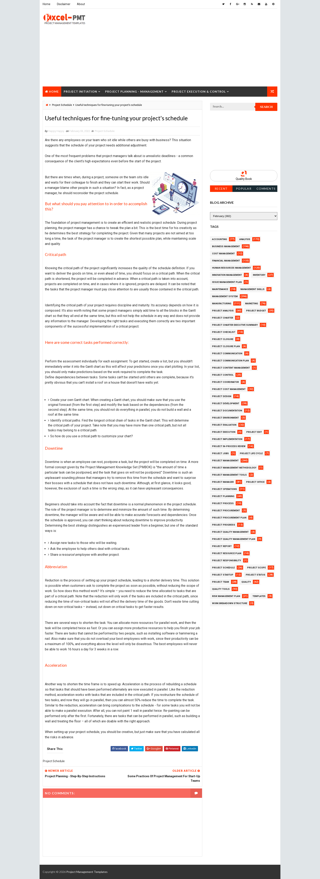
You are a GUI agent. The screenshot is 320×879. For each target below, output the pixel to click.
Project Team (220, 582)
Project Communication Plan (230, 360)
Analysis (244, 239)
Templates (259, 596)
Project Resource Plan (226, 553)
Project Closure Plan (226, 346)
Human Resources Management (231, 268)
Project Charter (222, 318)
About (81, 4)
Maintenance (220, 289)
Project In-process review (229, 446)
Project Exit (254, 432)
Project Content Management (231, 367)
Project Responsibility (226, 560)
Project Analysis (223, 310)
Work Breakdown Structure (229, 603)
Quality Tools (221, 589)
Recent (221, 188)
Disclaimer (63, 4)
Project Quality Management (230, 532)
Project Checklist (223, 332)
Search (266, 106)
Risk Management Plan (226, 596)
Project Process (223, 503)
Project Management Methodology (234, 467)
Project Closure (60, 101)
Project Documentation (227, 410)
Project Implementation (227, 439)
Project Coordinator (225, 382)
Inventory (259, 275)
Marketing (251, 303)
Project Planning (223, 496)
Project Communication (227, 353)
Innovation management (227, 275)
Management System (225, 296)
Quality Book (244, 178)
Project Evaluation (224, 425)
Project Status (255, 574)
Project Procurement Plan (229, 517)
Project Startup (222, 574)
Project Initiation (80, 91)
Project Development (225, 403)
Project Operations (224, 489)
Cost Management (223, 253)
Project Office (255, 482)
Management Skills (252, 289)
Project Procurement (226, 510)
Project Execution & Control (199, 91)
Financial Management (226, 260)
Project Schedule (104, 131)
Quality (246, 582)
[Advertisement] (160, 57)
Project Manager (223, 482)
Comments (266, 188)
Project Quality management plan (233, 539)
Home (46, 4)
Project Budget (256, 310)
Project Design (221, 396)
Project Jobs (220, 453)
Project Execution (223, 432)
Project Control (222, 375)
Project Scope (256, 567)
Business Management (226, 246)
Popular (244, 188)
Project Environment (225, 417)
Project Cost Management (229, 389)
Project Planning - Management (134, 91)
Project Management (225, 460)
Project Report (222, 546)
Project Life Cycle (251, 453)
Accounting (219, 239)
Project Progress (223, 525)
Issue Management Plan (227, 282)
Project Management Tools (229, 475)
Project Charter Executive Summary (235, 325)
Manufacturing (221, 303)
